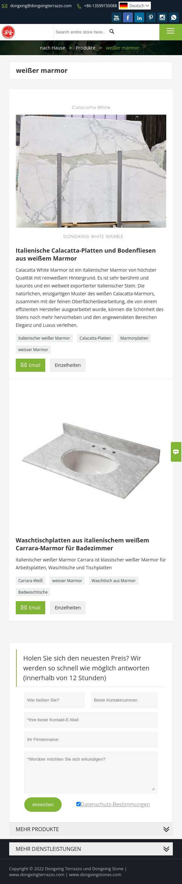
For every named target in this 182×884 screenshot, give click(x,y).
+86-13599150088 (100, 6)
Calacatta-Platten (95, 338)
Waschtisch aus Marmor (113, 580)
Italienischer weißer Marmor (44, 338)
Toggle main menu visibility (171, 30)
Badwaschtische (33, 592)
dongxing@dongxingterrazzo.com (40, 6)
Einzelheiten (68, 365)
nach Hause (52, 48)
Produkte (85, 48)
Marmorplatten (134, 338)
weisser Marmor (33, 349)
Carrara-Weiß (30, 580)
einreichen (43, 804)
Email (31, 364)
